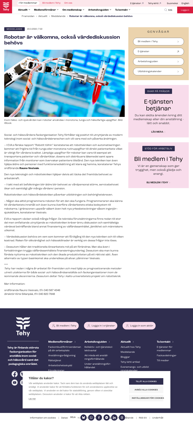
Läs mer (32, 399)
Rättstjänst (54, 360)
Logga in (185, 10)
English (185, 3)
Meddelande (58, 16)
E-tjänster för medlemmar (164, 349)
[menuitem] (174, 3)
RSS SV (143, 418)
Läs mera (157, 132)
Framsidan (28, 16)
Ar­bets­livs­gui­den (95, 342)
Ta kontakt (164, 342)
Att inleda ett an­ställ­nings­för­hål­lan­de (96, 357)
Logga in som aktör (141, 326)
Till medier (163, 360)
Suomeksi (172, 3)
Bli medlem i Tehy (148, 41)
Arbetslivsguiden (148, 61)
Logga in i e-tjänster (103, 326)
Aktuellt (42, 16)
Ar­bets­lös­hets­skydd (60, 365)
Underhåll (157, 418)
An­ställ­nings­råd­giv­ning (62, 355)
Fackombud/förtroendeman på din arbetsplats (62, 349)
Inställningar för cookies (147, 398)
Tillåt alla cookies (146, 381)
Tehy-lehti (153, 3)
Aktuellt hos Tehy (131, 347)
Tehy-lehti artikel (130, 362)
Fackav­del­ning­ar (166, 355)
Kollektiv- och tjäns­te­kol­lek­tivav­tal (98, 349)
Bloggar (125, 357)
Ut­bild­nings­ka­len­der (150, 71)
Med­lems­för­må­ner (60, 342)
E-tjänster (135, 3)
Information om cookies (43, 418)
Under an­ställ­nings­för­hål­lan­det (97, 366)
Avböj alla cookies (146, 390)
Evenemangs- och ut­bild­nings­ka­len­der (135, 369)
